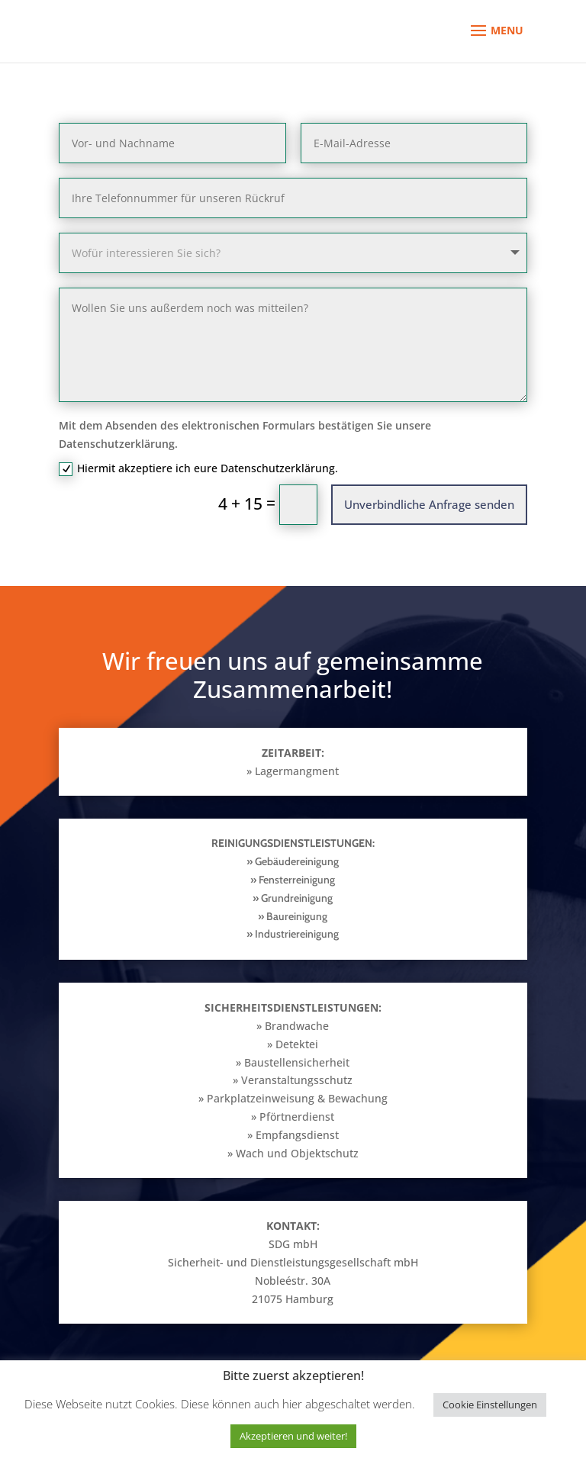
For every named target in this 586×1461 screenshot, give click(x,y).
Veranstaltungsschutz (297, 1080)
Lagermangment (297, 771)
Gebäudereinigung (297, 861)
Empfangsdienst (297, 1135)
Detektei (296, 1044)
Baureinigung (296, 916)
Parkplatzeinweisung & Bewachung (297, 1098)
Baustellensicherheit (296, 1062)
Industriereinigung (297, 934)
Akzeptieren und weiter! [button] (293, 1436)
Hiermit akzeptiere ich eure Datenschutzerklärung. (198, 468)
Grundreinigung (296, 898)
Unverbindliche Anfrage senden (429, 504)
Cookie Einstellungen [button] (490, 1404)
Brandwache (297, 1026)
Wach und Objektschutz (297, 1153)
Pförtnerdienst (296, 1116)
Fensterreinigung (295, 880)
